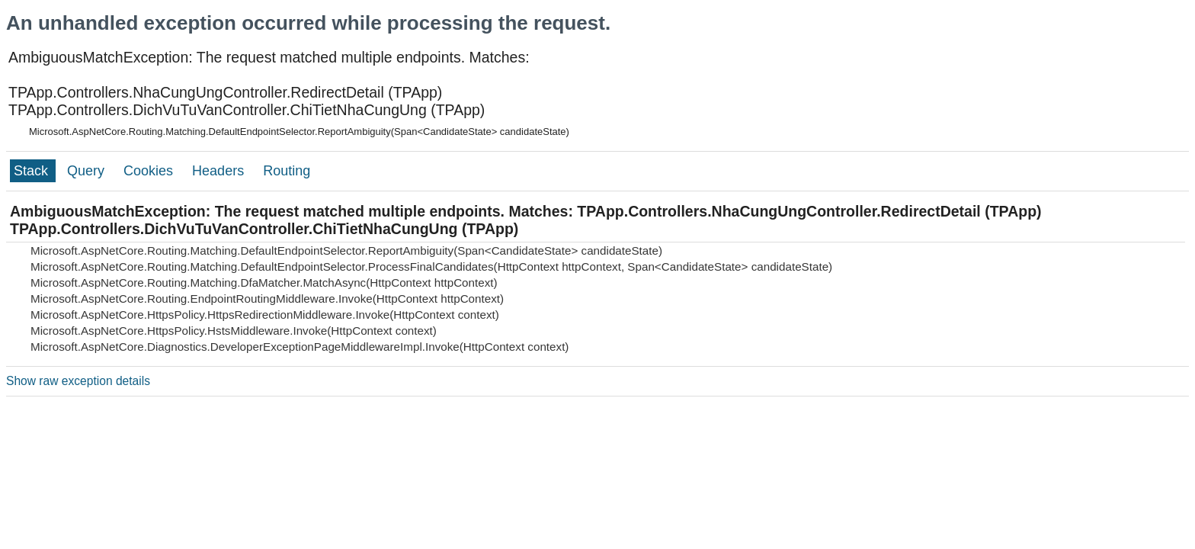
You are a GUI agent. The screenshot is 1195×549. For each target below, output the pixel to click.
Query (87, 170)
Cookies (150, 170)
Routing (286, 170)
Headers (220, 170)
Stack (33, 170)
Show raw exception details (78, 380)
